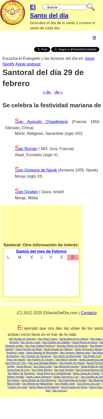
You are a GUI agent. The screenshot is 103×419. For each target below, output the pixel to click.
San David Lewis (42, 366)
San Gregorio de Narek (36, 170)
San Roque (13, 380)
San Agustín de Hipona (71, 363)
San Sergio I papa (30, 342)
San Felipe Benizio (41, 370)
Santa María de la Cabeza (74, 339)
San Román (26, 149)
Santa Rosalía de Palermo (58, 349)
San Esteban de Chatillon (56, 342)
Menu (94, 38)
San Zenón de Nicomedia (67, 356)
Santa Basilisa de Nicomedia (42, 352)
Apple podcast (27, 64)
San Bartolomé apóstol (66, 366)
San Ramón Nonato (66, 359)
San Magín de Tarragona (21, 373)
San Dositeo (26, 192)
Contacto (89, 313)
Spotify (8, 64)
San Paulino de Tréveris (40, 359)
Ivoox (89, 58)
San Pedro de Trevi (15, 363)
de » (58, 92)
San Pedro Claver (48, 339)
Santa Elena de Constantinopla (54, 373)
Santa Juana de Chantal (86, 373)
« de (47, 92)
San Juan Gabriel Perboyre (40, 345)
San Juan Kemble (64, 370)
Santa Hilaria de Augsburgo (44, 387)
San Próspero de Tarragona (36, 356)
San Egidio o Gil (92, 356)
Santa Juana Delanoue (39, 376)
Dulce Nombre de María (29, 349)
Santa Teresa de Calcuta (88, 349)
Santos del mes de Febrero (41, 251)
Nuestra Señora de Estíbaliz (72, 345)
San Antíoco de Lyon (88, 383)
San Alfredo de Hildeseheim (37, 383)
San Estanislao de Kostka (72, 380)
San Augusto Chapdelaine (41, 122)
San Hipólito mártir (65, 383)
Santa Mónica (23, 366)
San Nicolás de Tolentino (22, 339)
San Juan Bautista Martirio (42, 363)
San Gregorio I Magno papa (75, 352)
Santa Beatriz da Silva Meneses (38, 380)
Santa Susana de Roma (74, 387)
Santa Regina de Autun (85, 342)
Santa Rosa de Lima (18, 370)
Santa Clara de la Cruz (65, 376)
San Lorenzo (59, 390)
